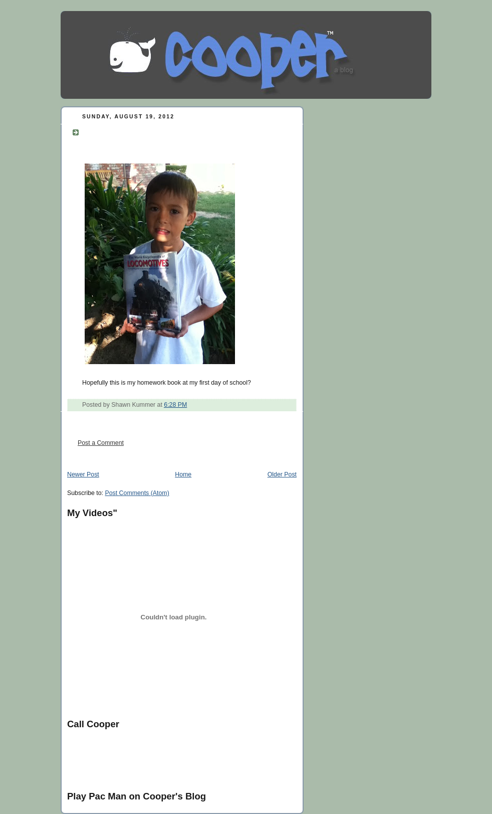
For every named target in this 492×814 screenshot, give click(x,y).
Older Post (282, 474)
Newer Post (83, 474)
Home (183, 474)
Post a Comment (101, 442)
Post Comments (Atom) (137, 493)
